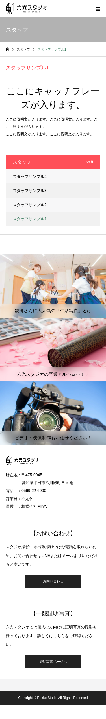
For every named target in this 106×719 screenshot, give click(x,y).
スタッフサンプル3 (30, 190)
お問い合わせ (53, 581)
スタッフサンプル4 (30, 176)
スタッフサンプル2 (30, 204)
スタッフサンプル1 (30, 219)
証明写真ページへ (53, 662)
